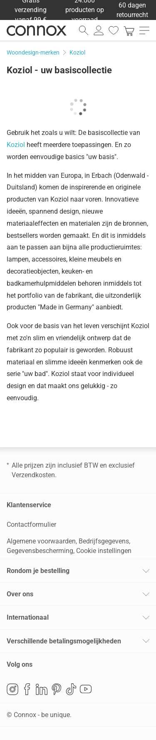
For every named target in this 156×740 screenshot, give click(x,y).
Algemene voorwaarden (41, 541)
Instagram (12, 689)
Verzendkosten (33, 475)
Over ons (20, 594)
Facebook (27, 689)
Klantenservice (29, 505)
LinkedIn (41, 689)
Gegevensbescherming (40, 551)
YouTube (86, 689)
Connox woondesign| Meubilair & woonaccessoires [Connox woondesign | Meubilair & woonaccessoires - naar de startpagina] (37, 30)
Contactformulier (31, 524)
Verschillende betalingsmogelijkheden (64, 641)
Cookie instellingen (103, 551)
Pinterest (56, 689)
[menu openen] (144, 30)
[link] (129, 30)
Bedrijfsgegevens (104, 541)
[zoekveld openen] (84, 30)
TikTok (71, 689)
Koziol (16, 145)
